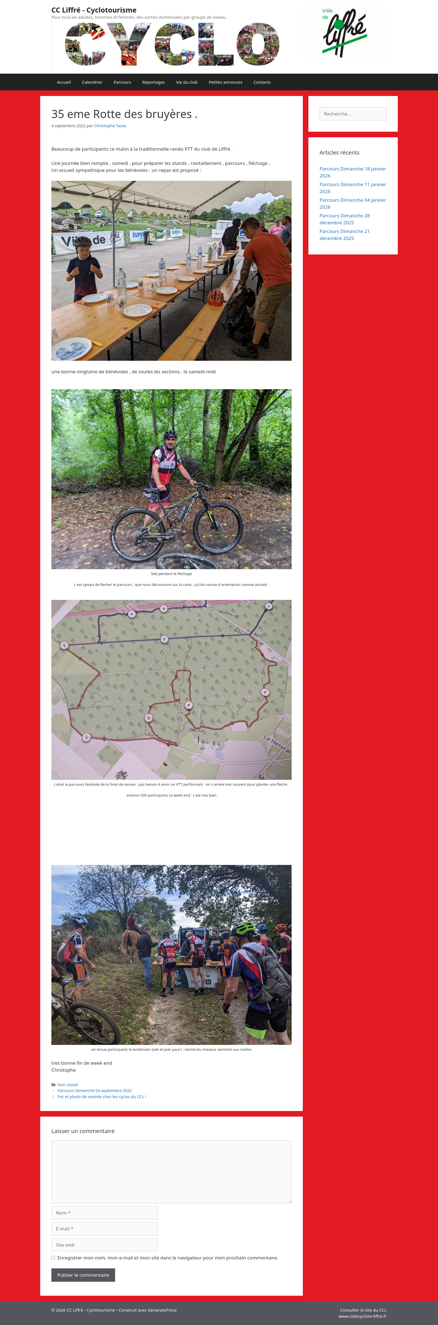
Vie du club (186, 82)
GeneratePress (162, 1310)
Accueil (64, 82)
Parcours (122, 82)
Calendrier (92, 82)
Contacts (261, 82)
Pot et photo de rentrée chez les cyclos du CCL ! (102, 1096)
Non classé (68, 1084)
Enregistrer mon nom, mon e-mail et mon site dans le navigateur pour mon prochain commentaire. (168, 1257)
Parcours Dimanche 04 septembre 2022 (95, 1090)
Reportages (153, 82)
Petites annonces (225, 82)
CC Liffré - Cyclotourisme (94, 10)
